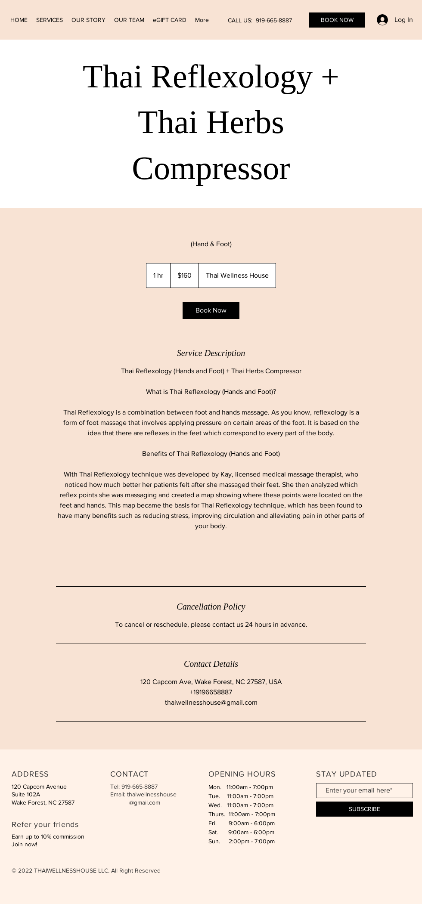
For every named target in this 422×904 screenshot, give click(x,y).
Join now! (24, 844)
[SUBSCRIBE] (364, 809)
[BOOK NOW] (337, 20)
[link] (211, 310)
